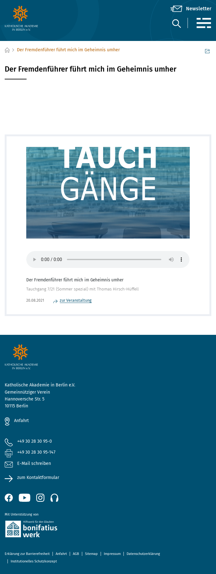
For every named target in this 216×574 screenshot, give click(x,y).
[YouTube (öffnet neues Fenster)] (24, 498)
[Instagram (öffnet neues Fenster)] (40, 498)
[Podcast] (54, 498)
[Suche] (176, 23)
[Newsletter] (190, 9)
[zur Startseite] (39, 18)
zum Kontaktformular (38, 477)
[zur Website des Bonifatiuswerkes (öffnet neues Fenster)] (108, 530)
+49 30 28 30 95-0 (34, 441)
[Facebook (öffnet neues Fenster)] (9, 498)
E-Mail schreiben (28, 464)
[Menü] (203, 23)
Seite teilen (207, 50)
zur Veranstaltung (76, 300)
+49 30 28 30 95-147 (36, 452)
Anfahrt (21, 420)
